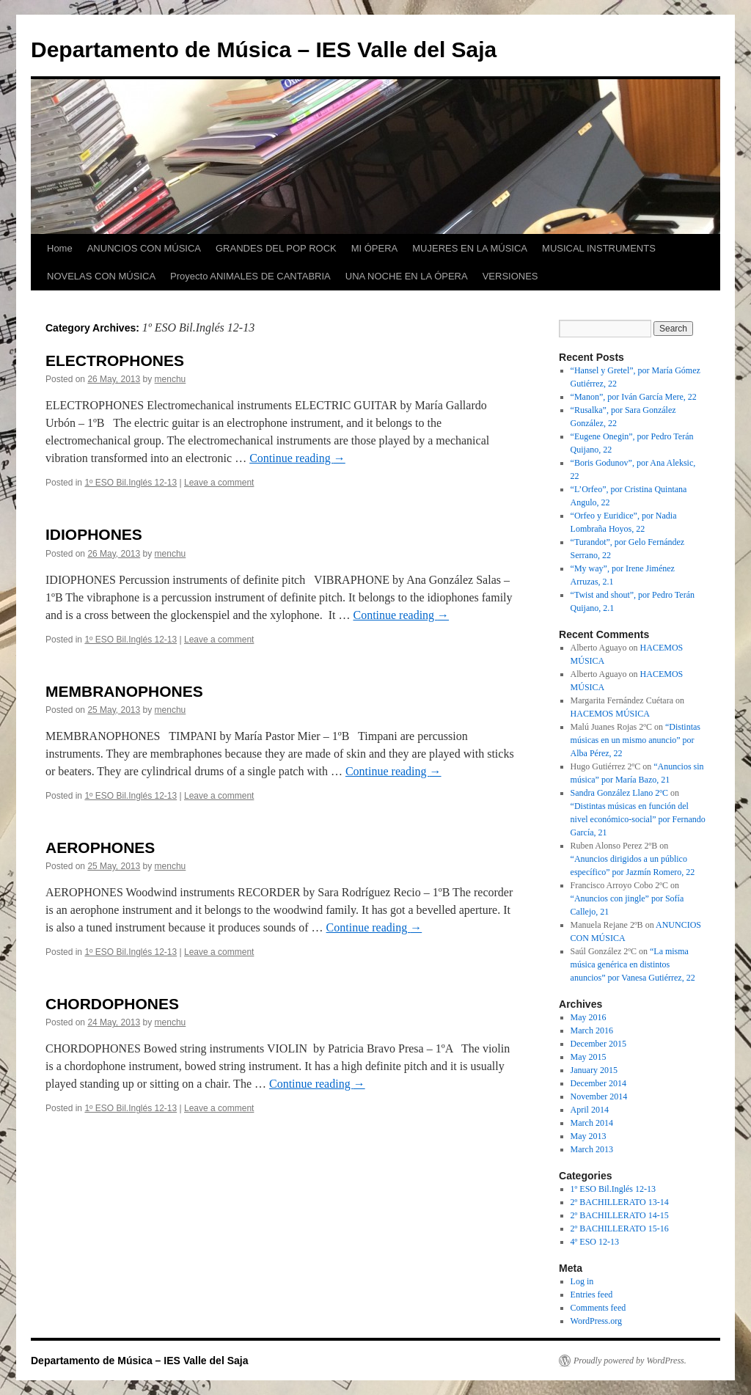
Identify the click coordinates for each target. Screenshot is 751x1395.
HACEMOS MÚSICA (610, 714)
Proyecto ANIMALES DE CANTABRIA (250, 276)
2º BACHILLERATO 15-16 (620, 1228)
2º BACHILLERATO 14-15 (620, 1215)
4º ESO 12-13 (595, 1242)
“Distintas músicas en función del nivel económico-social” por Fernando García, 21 (638, 819)
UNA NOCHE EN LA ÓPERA (406, 276)
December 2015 (598, 1044)
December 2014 (598, 1083)
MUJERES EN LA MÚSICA (469, 248)
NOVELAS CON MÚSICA (101, 276)
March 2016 (592, 1030)
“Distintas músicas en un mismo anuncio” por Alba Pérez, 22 (635, 740)
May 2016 (589, 1017)
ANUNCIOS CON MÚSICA (144, 248)
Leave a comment (219, 482)
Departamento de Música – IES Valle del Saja (264, 49)
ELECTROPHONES (114, 360)
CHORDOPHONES (112, 1003)
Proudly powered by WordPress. (630, 1360)
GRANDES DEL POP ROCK (276, 248)
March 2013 (592, 1149)
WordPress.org (596, 1321)
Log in (582, 1281)
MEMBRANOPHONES (124, 691)
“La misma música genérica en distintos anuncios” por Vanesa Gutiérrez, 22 (633, 964)
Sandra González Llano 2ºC (619, 793)
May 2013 (589, 1136)
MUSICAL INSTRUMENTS (599, 248)
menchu (170, 379)
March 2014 (592, 1123)
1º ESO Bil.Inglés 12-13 (130, 482)
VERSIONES (510, 276)
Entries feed (592, 1294)
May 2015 (589, 1057)
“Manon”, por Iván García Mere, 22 (634, 397)
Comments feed (598, 1308)
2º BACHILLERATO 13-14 (620, 1202)
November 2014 (599, 1096)
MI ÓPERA (374, 248)
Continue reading (297, 458)
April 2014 (590, 1110)
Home (60, 248)
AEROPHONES (100, 847)
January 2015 (594, 1070)
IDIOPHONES (93, 534)
